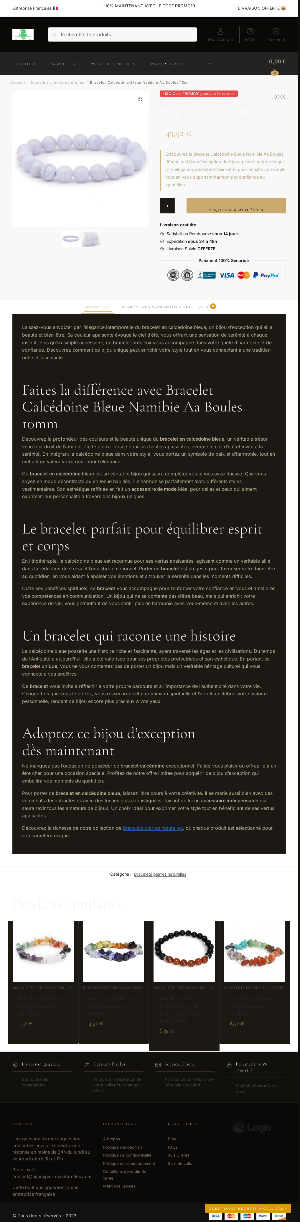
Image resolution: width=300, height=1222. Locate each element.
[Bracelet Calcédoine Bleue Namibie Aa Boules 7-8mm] (283, 97)
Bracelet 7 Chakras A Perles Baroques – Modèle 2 (253, 1006)
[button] (140, 99)
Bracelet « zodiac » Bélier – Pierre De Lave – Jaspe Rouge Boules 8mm (180, 1009)
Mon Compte (220, 34)
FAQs (250, 34)
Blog (172, 1139)
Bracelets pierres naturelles (57, 82)
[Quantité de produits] (167, 205)
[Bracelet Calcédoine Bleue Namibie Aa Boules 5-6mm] (277, 97)
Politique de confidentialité (127, 1155)
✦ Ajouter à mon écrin (236, 209)
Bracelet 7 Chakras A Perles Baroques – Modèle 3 (112, 1006)
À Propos (111, 1139)
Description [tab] (98, 306)
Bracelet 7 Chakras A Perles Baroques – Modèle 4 (41, 1006)
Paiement (276, 34)
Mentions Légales (119, 1186)
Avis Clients (178, 1155)
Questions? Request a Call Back (248, 1208)
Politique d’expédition (122, 1147)
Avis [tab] (207, 306)
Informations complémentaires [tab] (155, 306)
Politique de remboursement (129, 1163)
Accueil (17, 82)
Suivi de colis (180, 1163)
